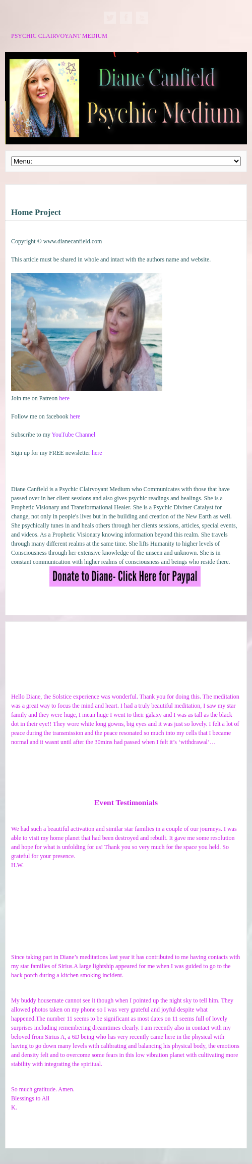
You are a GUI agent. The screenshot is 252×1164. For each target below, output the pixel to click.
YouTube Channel (74, 434)
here (64, 398)
